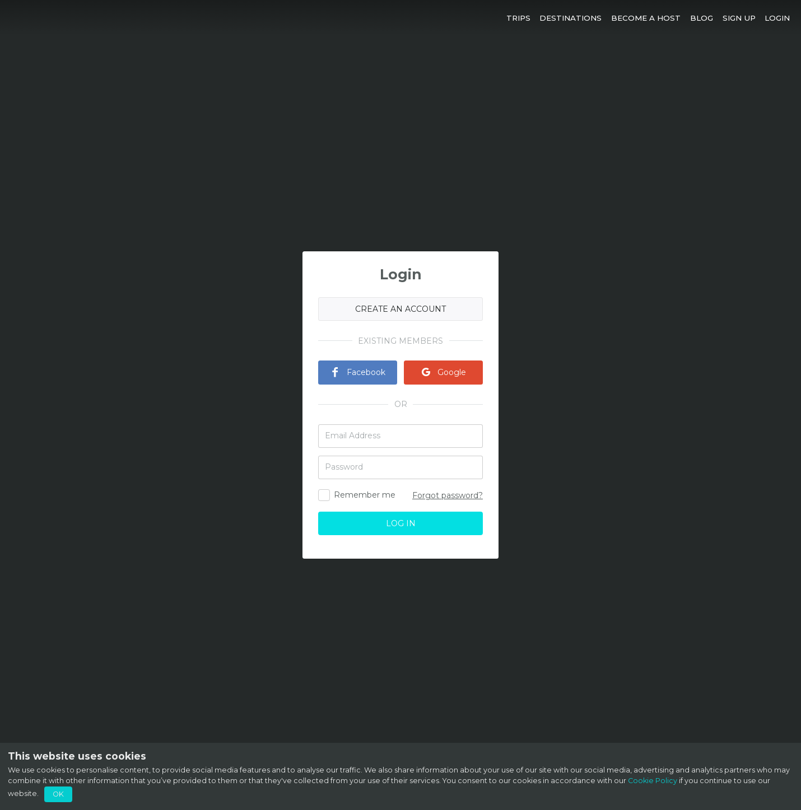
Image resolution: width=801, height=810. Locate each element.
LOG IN (401, 523)
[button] (518, 17)
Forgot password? (447, 495)
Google (443, 372)
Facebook (357, 372)
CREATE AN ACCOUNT (400, 309)
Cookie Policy (652, 780)
